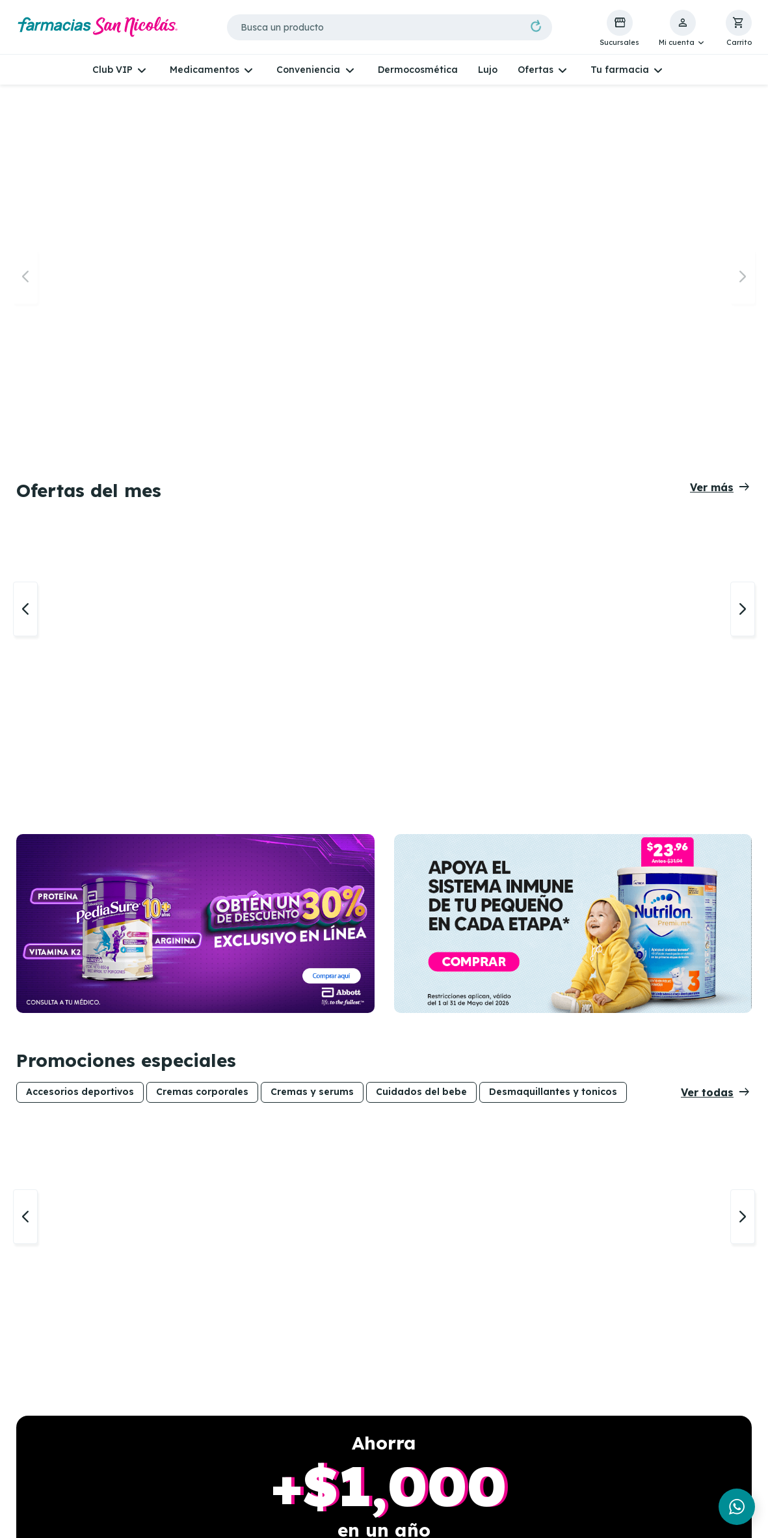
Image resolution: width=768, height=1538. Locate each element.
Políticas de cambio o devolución (527, 1452)
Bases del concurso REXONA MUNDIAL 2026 (232, 1463)
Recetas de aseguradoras (388, 1432)
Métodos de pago (518, 1473)
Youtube (46, 1463)
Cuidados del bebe (421, 537)
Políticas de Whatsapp (530, 1417)
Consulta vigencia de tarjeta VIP (226, 1437)
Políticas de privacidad (531, 1402)
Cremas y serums (312, 537)
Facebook (49, 1417)
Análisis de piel (362, 1417)
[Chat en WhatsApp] (737, 1507)
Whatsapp (51, 1402)
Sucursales (202, 1402)
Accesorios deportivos (80, 537)
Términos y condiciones (532, 1432)
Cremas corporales (202, 537)
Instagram (52, 1432)
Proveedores (506, 1488)
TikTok (42, 1447)
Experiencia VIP (214, 1417)
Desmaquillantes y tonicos (553, 537)
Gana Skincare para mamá (224, 1488)
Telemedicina (359, 1402)
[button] (682, 28)
